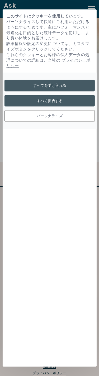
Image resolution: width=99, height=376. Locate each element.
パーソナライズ (50, 116)
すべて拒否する (50, 100)
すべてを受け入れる (49, 85)
